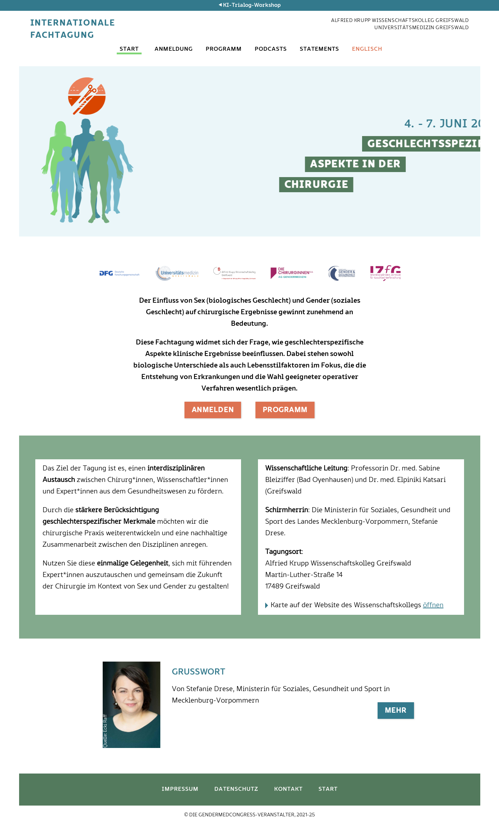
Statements (319, 49)
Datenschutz (236, 789)
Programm (224, 49)
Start (129, 49)
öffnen (433, 605)
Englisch (367, 49)
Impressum (180, 789)
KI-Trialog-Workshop (252, 5)
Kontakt (288, 789)
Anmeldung (174, 49)
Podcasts (271, 49)
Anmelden (213, 410)
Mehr (396, 710)
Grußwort (198, 672)
